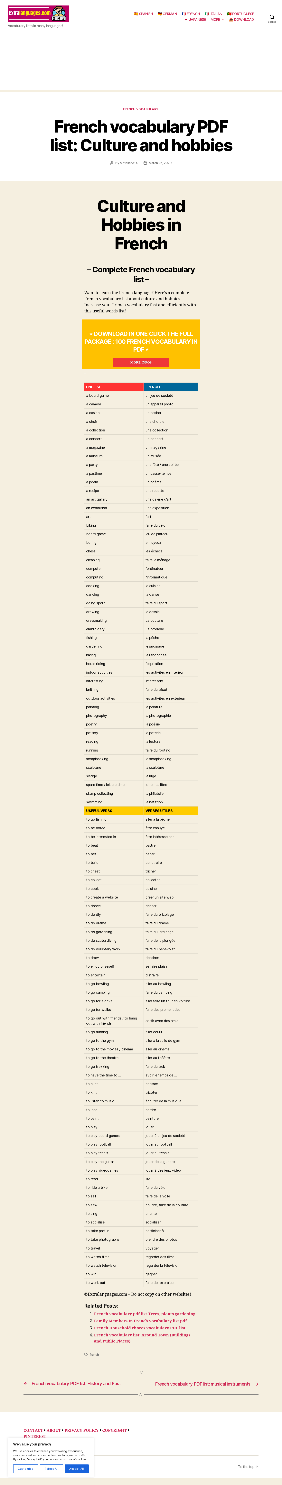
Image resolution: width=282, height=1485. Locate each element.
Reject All (51, 1468)
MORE (215, 20)
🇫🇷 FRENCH (191, 14)
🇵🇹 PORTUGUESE (240, 14)
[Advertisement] (141, 64)
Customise (25, 1468)
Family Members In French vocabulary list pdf (142, 1328)
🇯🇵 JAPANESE (195, 20)
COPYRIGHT (117, 1437)
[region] (51, 1457)
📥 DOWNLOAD (241, 20)
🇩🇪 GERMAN (167, 14)
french (94, 1362)
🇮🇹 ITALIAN (213, 14)
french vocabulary (141, 111)
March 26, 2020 (160, 164)
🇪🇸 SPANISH (143, 14)
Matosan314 (128, 164)
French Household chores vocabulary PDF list (141, 1335)
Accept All (76, 1468)
